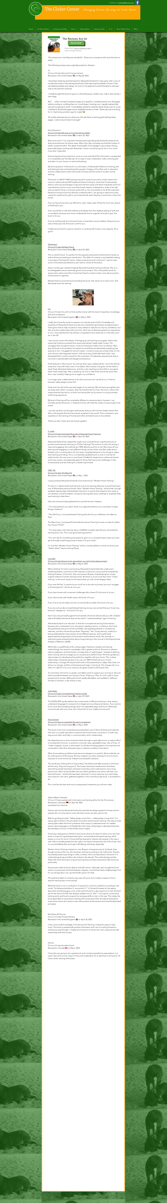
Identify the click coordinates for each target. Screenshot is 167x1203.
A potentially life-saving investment (75, 722)
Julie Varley (52, 691)
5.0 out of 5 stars (54, 73)
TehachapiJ (52, 244)
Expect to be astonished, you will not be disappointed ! (84, 561)
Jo (49, 70)
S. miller (51, 431)
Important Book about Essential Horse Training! (81, 434)
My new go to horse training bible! (75, 133)
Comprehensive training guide (74, 693)
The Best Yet (66, 473)
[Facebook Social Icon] (137, 2)
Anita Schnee (53, 719)
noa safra (51, 558)
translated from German (57, 805)
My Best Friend (67, 247)
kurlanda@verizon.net (126, 3)
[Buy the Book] (76, 43)
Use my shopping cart (82, 48)
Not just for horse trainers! (72, 73)
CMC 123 (51, 470)
